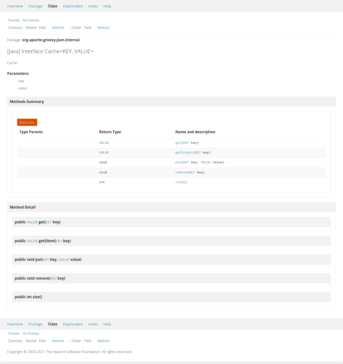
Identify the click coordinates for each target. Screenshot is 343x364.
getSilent (184, 152)
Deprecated (73, 6)
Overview (15, 6)
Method (58, 27)
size (179, 182)
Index (93, 6)
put (178, 162)
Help (107, 6)
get (178, 143)
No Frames (31, 20)
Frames (14, 20)
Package (35, 6)
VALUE (104, 143)
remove (181, 172)
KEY (186, 143)
